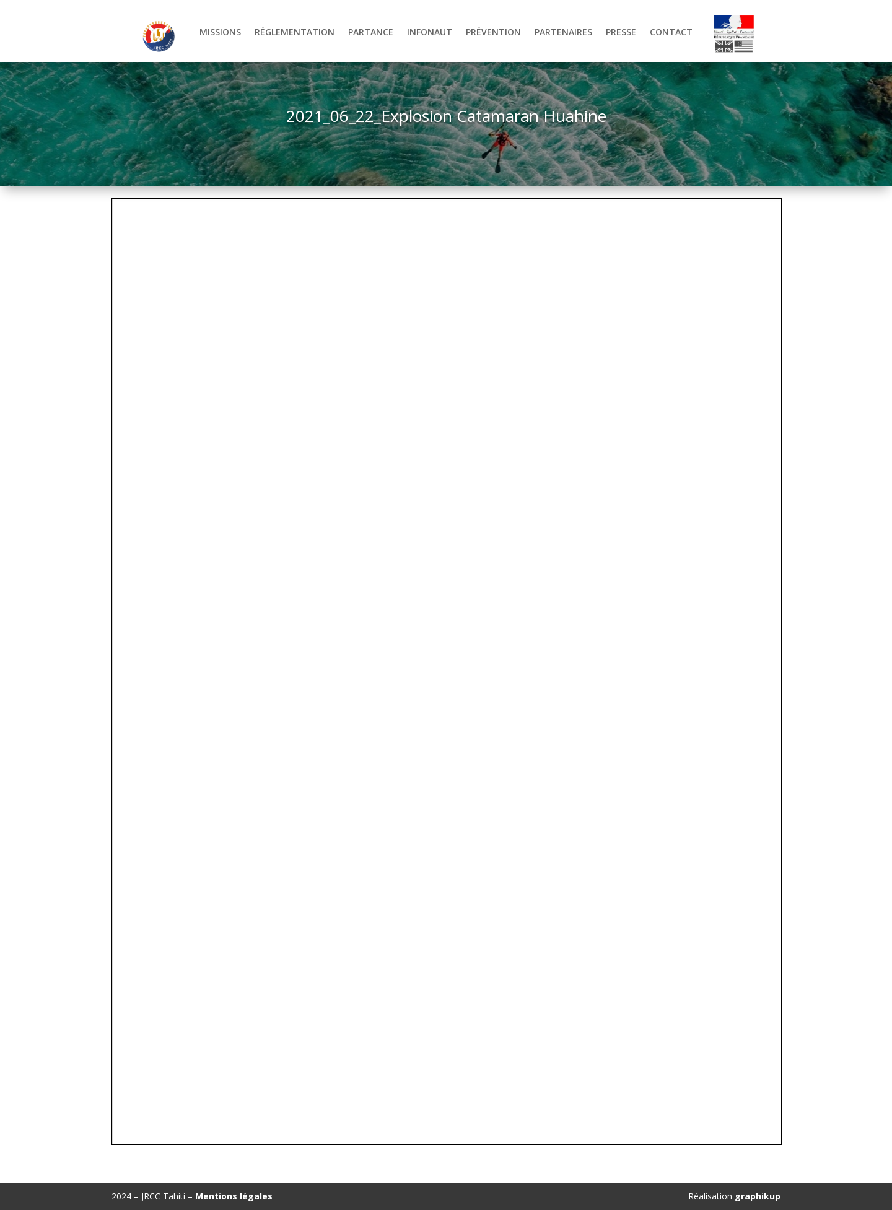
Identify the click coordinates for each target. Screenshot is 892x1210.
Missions (220, 33)
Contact (671, 33)
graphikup (757, 1196)
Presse (621, 33)
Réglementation (294, 33)
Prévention (493, 33)
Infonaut (429, 33)
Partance (370, 33)
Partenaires (563, 33)
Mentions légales (234, 1196)
